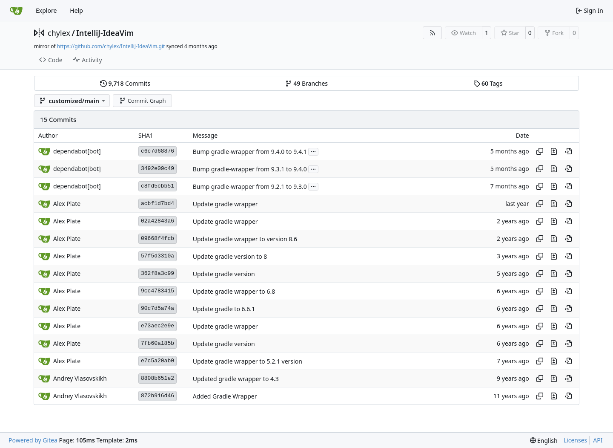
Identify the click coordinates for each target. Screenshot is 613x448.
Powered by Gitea (33, 440)
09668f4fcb (157, 238)
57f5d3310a (157, 256)
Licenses (575, 440)
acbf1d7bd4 (157, 203)
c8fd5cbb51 (157, 186)
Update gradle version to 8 (230, 256)
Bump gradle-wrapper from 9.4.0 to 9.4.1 (250, 151)
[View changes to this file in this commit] (553, 151)
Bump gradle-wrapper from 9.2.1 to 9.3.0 (250, 186)
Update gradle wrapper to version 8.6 (245, 239)
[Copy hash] (539, 151)
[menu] (544, 440)
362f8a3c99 (157, 273)
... (313, 151)
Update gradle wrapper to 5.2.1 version (247, 361)
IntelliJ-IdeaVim (105, 33)
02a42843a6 (157, 221)
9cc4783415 (157, 291)
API (597, 440)
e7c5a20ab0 (157, 361)
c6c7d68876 (157, 151)
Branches (306, 83)
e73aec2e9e (157, 326)
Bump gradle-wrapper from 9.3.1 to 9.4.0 (250, 169)
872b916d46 (157, 396)
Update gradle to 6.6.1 (224, 309)
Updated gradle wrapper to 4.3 (236, 379)
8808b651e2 (157, 378)
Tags (488, 83)
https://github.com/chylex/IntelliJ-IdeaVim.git (111, 46)
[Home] (16, 10)
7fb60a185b (157, 343)
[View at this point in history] (568, 151)
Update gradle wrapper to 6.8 (234, 291)
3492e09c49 (157, 168)
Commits (125, 83)
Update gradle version (224, 274)
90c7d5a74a (157, 308)
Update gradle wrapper (225, 204)
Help (76, 10)
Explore (46, 10)
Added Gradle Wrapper (225, 396)
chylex (59, 33)
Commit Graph (142, 100)
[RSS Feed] (432, 32)
